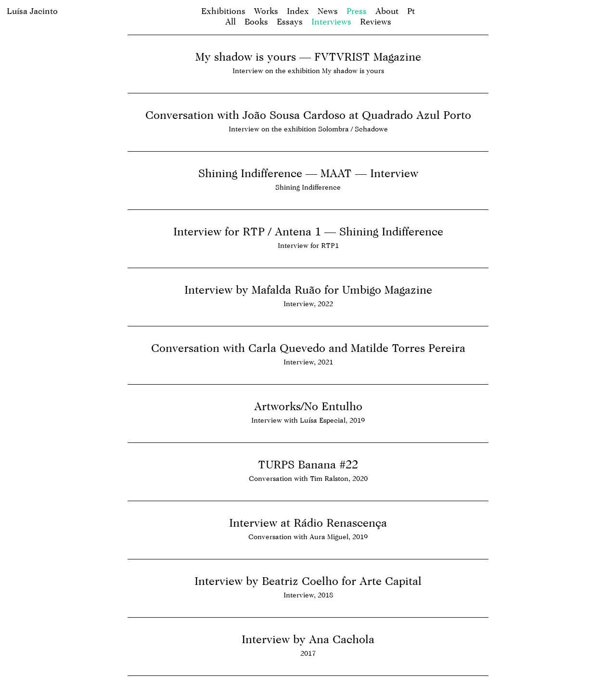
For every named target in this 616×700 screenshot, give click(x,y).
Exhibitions (223, 11)
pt (411, 11)
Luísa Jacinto (32, 11)
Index (298, 11)
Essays (290, 21)
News (328, 11)
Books (256, 21)
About (386, 11)
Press (356, 11)
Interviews (331, 21)
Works (266, 11)
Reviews (375, 21)
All (230, 21)
